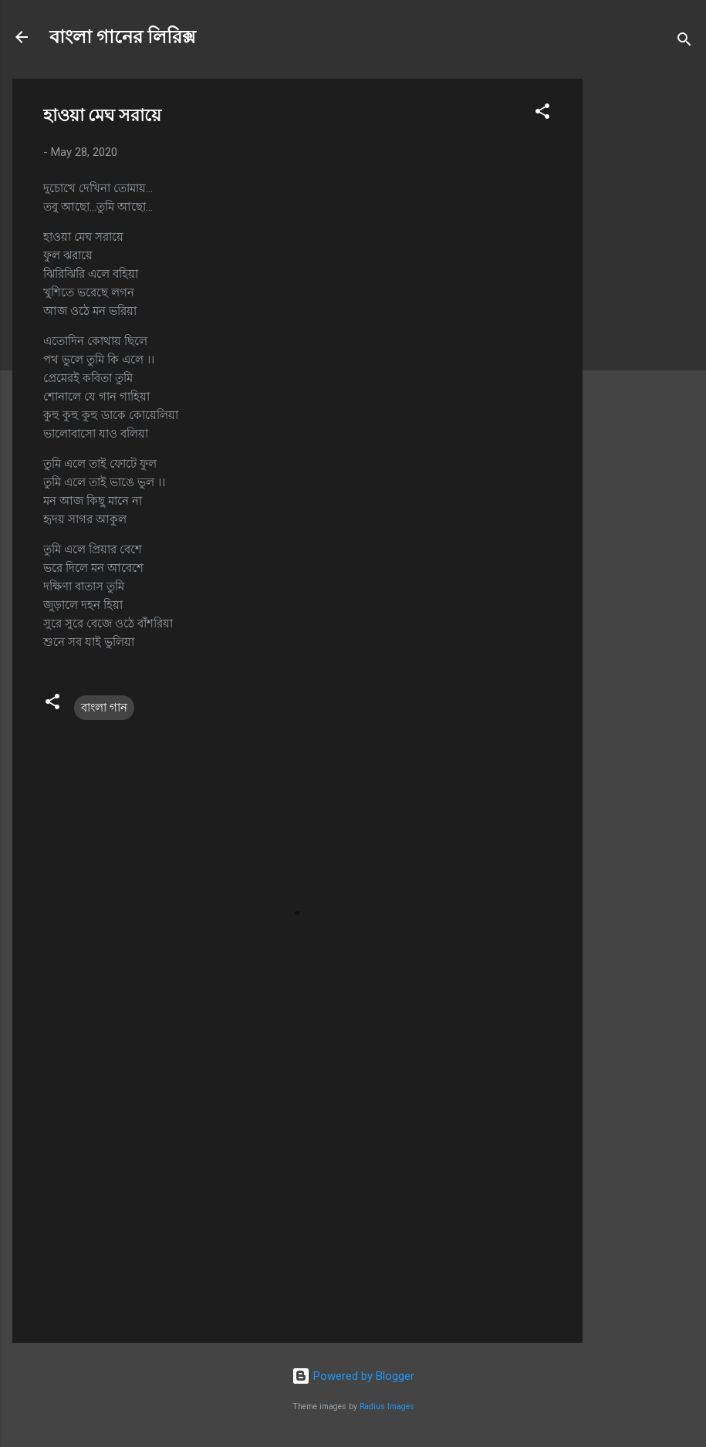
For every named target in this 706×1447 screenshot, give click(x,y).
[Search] (684, 42)
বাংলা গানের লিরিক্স (122, 37)
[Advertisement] (644, 310)
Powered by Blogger (353, 1376)
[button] (542, 114)
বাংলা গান (104, 708)
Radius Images (387, 1406)
